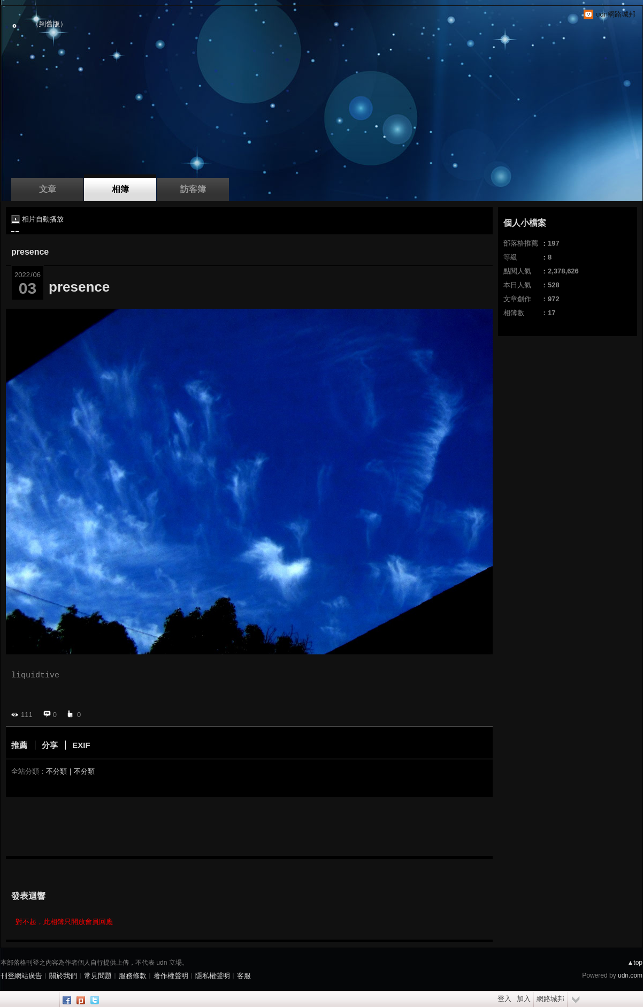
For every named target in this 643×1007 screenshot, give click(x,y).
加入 (524, 999)
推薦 (19, 745)
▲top (634, 962)
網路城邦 (550, 999)
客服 (244, 976)
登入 (504, 999)
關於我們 (63, 976)
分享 (50, 745)
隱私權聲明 (212, 976)
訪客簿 (193, 189)
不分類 (56, 771)
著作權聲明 (171, 976)
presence (30, 251)
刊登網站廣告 (21, 976)
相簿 (120, 189)
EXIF (81, 745)
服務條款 (133, 976)
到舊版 (49, 24)
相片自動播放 (43, 219)
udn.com (630, 975)
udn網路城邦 (616, 14)
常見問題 (98, 976)
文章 (47, 189)
